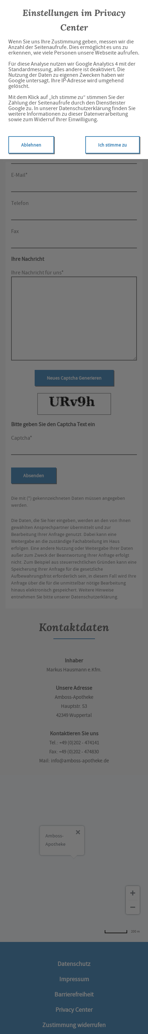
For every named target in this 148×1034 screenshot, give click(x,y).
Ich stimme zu (112, 145)
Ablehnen (31, 145)
